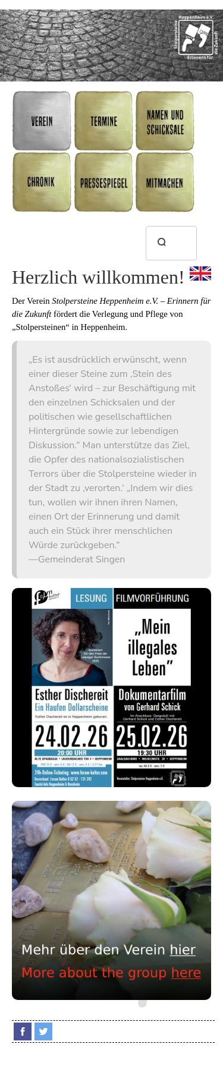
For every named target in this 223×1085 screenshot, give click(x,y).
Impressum (197, 1063)
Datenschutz (113, 1073)
